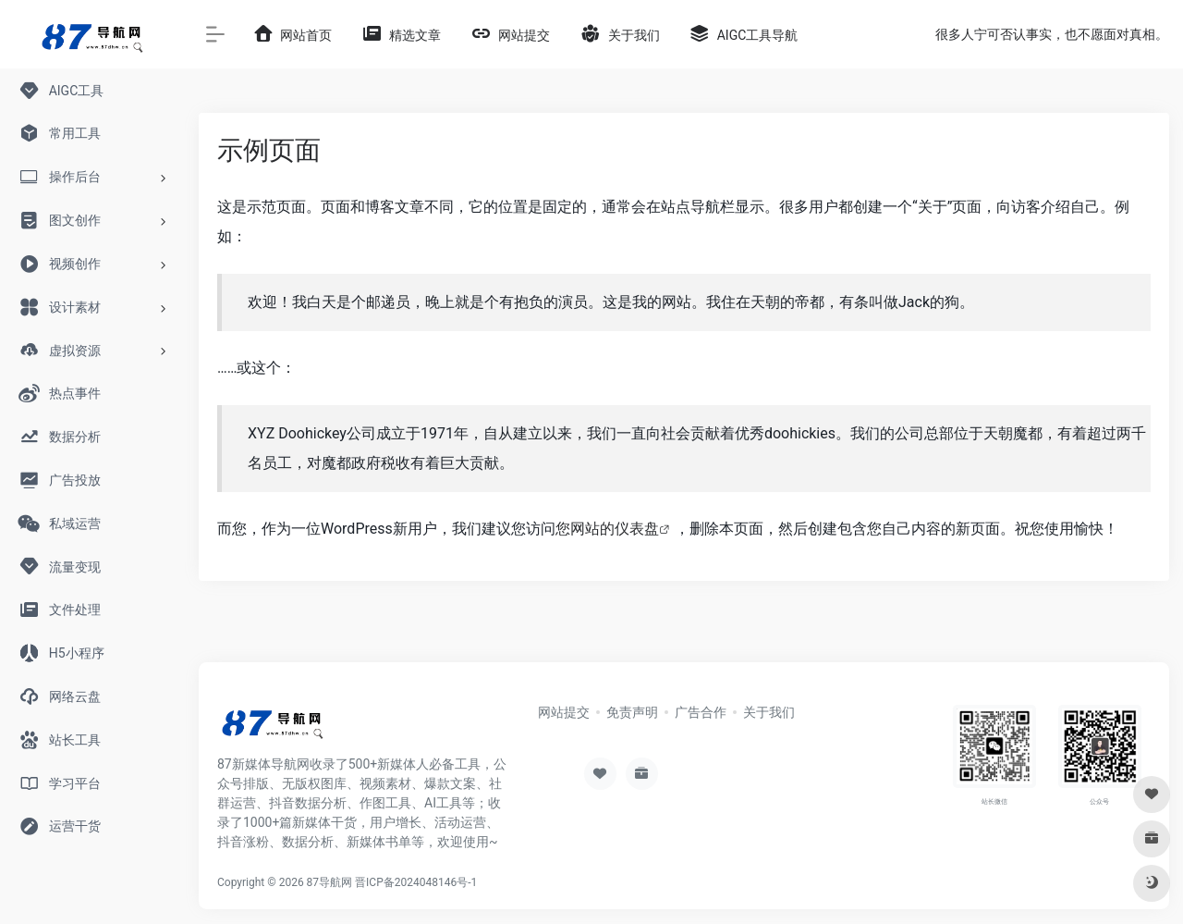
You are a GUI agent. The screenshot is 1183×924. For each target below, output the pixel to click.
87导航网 (330, 882)
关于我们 (769, 712)
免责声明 (632, 712)
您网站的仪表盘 (607, 528)
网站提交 (564, 712)
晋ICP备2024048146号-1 (416, 882)
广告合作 (700, 712)
